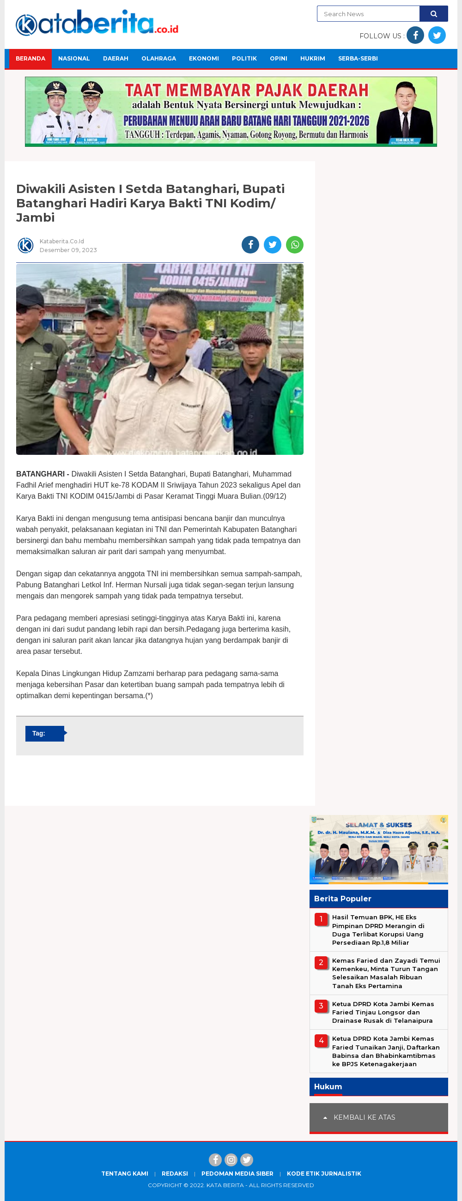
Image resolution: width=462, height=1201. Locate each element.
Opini (278, 58)
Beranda (30, 58)
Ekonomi (204, 58)
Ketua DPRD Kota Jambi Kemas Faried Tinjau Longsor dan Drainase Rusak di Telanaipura (383, 1012)
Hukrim (312, 58)
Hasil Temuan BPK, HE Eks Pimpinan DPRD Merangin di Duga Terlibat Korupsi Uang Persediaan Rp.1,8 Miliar (378, 929)
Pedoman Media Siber (237, 1173)
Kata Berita (225, 1185)
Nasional (74, 58)
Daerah (115, 58)
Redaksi (175, 1173)
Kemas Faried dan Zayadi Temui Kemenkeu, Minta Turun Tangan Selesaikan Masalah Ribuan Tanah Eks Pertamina (386, 973)
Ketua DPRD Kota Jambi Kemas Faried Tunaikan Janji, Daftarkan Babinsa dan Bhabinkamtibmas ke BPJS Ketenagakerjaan (386, 1051)
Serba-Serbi (358, 58)
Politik (244, 58)
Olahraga (158, 58)
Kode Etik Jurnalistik (324, 1173)
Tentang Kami (124, 1173)
